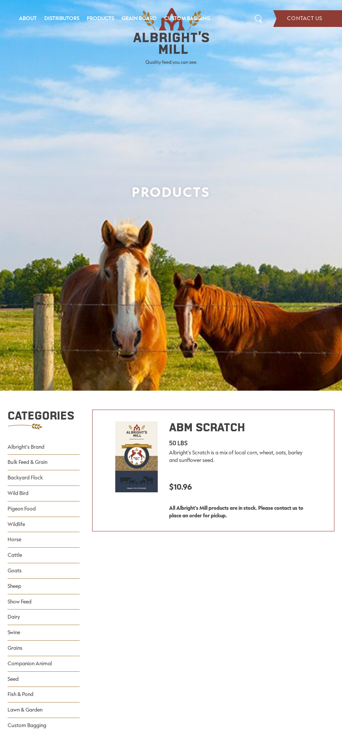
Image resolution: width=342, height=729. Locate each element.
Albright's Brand (26, 446)
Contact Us (308, 18)
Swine (14, 632)
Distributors (61, 18)
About (28, 18)
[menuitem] (28, 18)
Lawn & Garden (25, 709)
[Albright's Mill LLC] (171, 36)
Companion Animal (30, 663)
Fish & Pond (20, 694)
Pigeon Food (22, 508)
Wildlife (16, 524)
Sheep (14, 586)
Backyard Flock (25, 477)
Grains (15, 647)
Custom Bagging (187, 18)
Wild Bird (18, 493)
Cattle (15, 554)
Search (258, 18)
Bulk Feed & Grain (27, 462)
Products (100, 18)
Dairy (14, 616)
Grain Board (139, 18)
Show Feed (19, 601)
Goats (15, 570)
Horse (14, 539)
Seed (13, 679)
